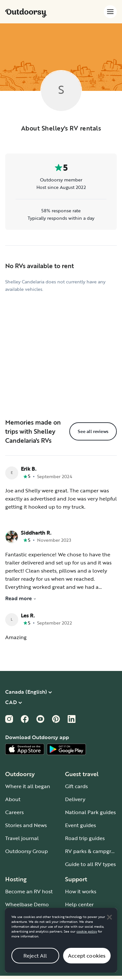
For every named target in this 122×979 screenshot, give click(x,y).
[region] (61, 946)
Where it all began (27, 786)
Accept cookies (86, 961)
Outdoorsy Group (26, 851)
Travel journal (22, 838)
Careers (14, 812)
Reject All (35, 961)
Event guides (80, 825)
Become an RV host (29, 891)
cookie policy (86, 937)
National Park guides (90, 812)
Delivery (75, 799)
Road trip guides (85, 838)
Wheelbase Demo (27, 904)
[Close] (109, 923)
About (12, 799)
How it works (80, 891)
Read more (20, 598)
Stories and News (26, 825)
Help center (79, 904)
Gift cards (76, 786)
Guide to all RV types (90, 864)
